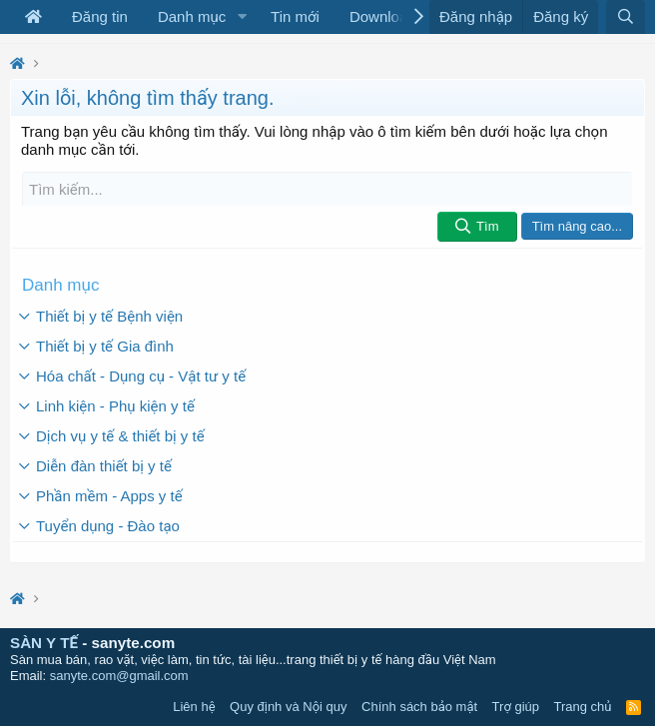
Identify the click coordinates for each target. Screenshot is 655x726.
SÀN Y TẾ (44, 642)
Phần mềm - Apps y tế (109, 495)
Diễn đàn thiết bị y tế (104, 465)
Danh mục (192, 16)
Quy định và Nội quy (288, 706)
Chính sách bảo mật (419, 706)
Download (382, 16)
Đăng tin (100, 16)
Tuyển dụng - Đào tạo (108, 525)
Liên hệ (194, 706)
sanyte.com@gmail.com (119, 675)
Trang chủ (583, 706)
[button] (242, 17)
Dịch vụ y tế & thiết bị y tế (120, 435)
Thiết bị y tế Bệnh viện (109, 316)
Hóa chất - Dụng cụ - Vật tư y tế (141, 375)
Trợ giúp (515, 706)
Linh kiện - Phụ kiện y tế (115, 405)
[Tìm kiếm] (327, 189)
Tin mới (295, 16)
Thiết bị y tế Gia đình (105, 346)
